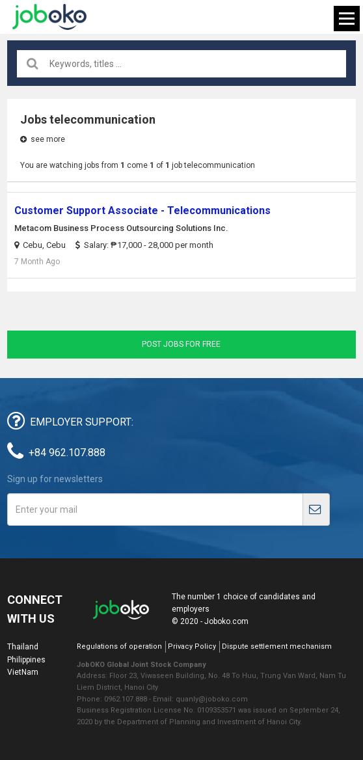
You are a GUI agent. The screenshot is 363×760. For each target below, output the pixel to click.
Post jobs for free (181, 344)
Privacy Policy (192, 646)
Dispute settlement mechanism (277, 646)
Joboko (49, 17)
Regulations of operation (119, 646)
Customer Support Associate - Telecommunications (142, 210)
